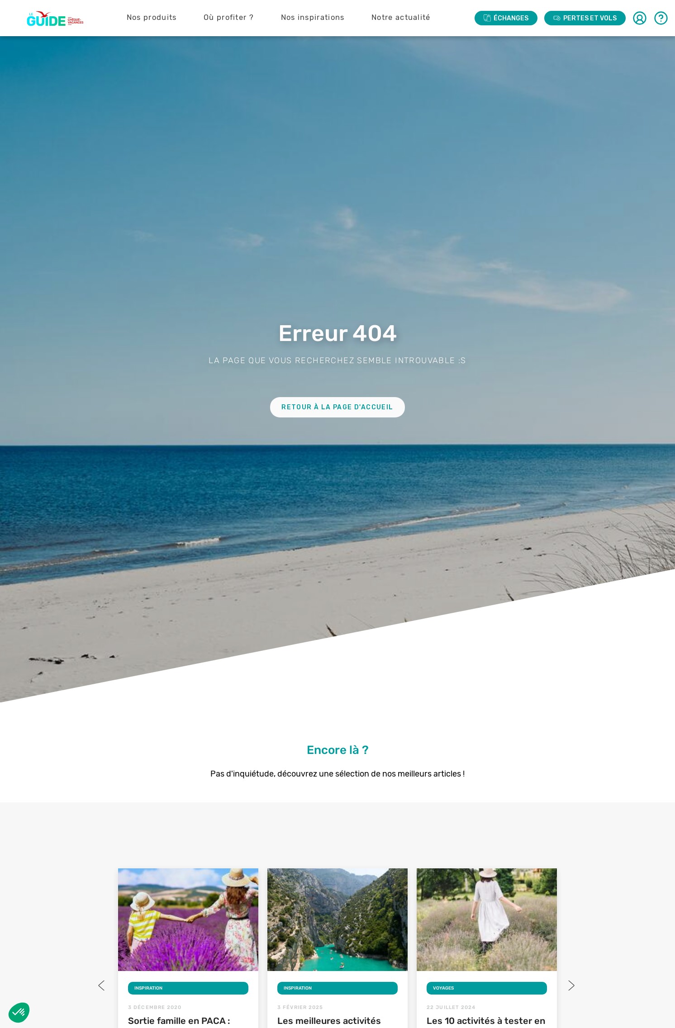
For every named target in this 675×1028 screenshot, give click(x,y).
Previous (102, 985)
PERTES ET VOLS (585, 18)
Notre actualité (401, 17)
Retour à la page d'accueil (337, 407)
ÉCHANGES (506, 18)
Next (570, 985)
